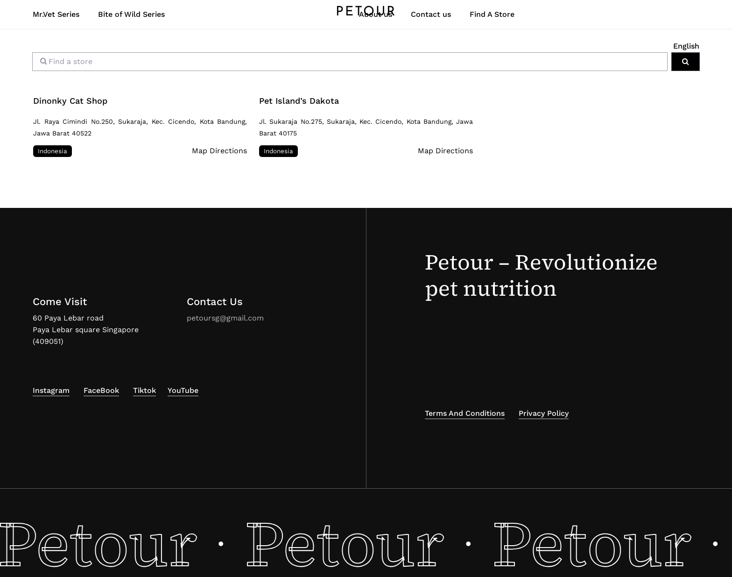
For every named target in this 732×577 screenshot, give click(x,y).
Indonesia (52, 151)
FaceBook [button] (101, 390)
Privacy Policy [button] (544, 413)
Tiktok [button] (144, 390)
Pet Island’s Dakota (299, 101)
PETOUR (366, 16)
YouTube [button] (183, 390)
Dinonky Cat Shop (70, 101)
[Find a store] (350, 61)
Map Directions (219, 150)
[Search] (685, 61)
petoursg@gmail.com (225, 317)
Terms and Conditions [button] (465, 413)
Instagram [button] (51, 390)
